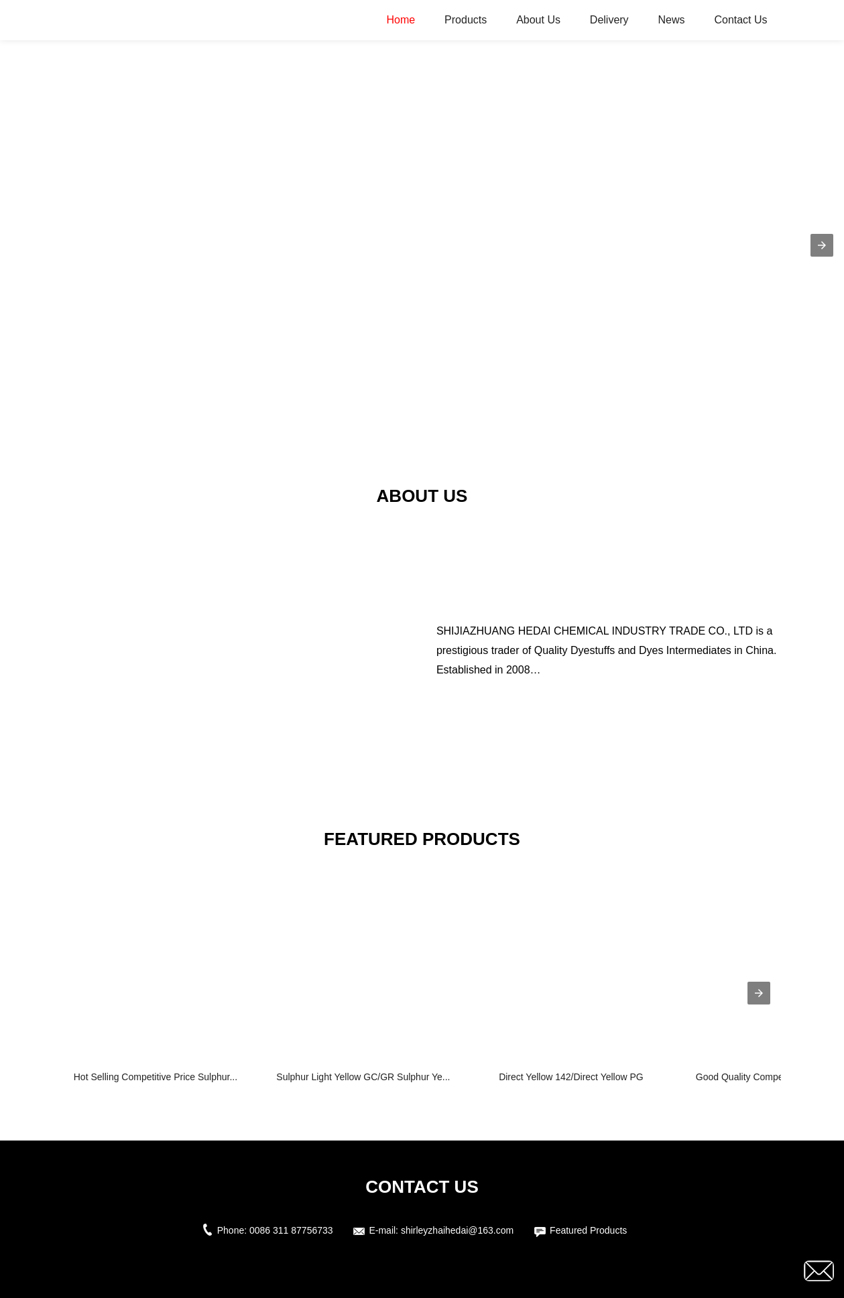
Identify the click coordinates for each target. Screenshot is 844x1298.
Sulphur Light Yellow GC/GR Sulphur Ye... (363, 1077)
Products (465, 19)
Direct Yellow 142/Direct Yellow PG (571, 1077)
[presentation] (758, 993)
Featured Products (588, 1230)
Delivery (609, 19)
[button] (821, 245)
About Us (538, 19)
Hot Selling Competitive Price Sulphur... (155, 1077)
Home (401, 19)
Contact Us (740, 19)
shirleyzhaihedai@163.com (457, 1230)
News (671, 19)
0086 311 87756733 (291, 1230)
